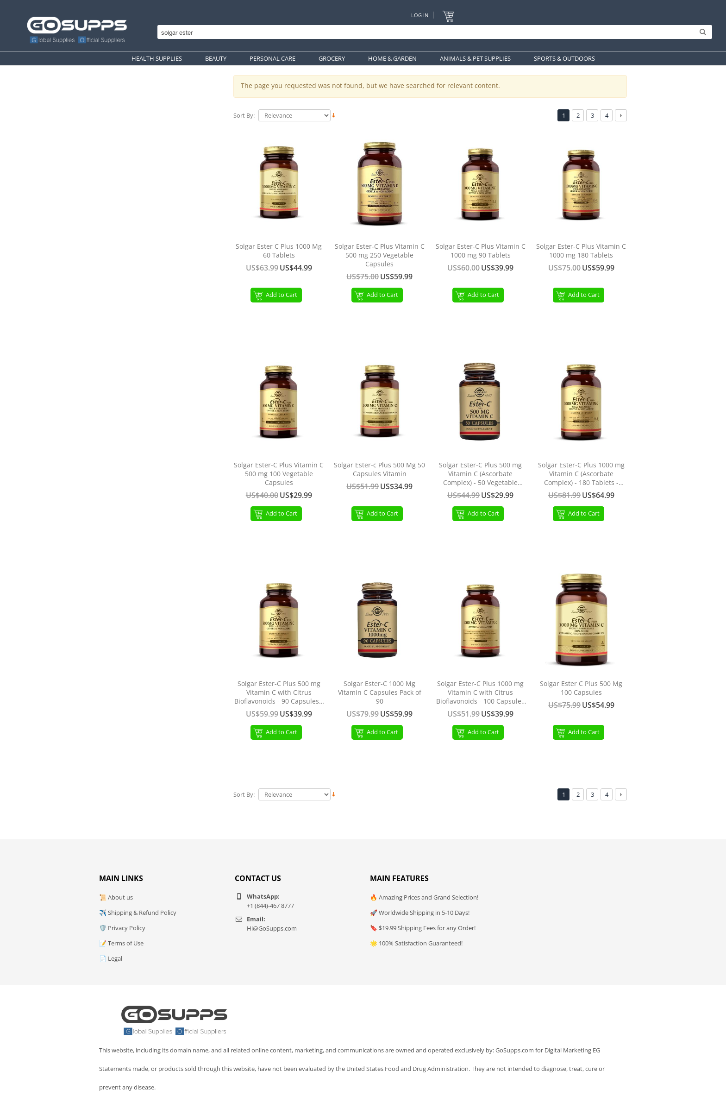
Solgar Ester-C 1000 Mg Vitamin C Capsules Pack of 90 (379, 692)
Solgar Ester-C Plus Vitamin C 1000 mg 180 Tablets (581, 250)
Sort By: (244, 116)
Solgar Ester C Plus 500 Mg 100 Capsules (581, 688)
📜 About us (116, 897)
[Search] (432, 32)
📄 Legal (110, 958)
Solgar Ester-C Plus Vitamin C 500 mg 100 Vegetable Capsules (279, 474)
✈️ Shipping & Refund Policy (137, 912)
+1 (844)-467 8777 (270, 905)
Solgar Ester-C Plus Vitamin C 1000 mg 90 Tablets (481, 250)
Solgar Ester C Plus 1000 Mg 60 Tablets (279, 250)
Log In (419, 15)
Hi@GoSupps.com (272, 928)
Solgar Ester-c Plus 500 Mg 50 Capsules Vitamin (379, 469)
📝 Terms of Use (121, 943)
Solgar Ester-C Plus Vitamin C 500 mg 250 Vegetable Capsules (380, 255)
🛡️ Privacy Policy (122, 928)
